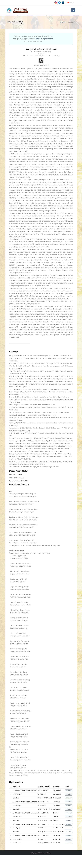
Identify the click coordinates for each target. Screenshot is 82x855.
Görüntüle (68, 790)
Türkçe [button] (70, 2)
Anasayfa (63, 22)
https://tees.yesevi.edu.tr (44, 39)
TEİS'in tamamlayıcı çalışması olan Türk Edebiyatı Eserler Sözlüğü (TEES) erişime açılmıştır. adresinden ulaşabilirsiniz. (33, 38)
